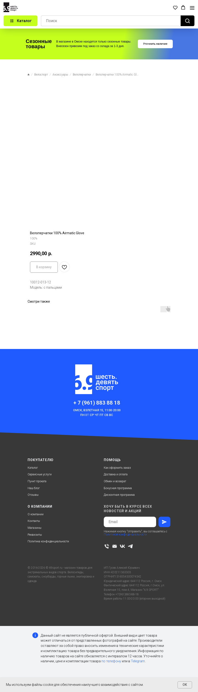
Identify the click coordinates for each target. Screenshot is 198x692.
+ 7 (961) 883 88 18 (96, 403)
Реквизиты (35, 534)
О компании (36, 514)
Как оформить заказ (117, 467)
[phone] (107, 546)
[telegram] (130, 546)
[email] (115, 546)
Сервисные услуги (40, 474)
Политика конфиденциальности (48, 541)
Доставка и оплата (116, 474)
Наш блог (34, 488)
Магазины (34, 528)
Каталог (33, 467)
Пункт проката (37, 481)
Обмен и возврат (115, 481)
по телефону (111, 661)
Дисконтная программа (119, 494)
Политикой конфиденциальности (125, 534)
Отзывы (33, 494)
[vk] (122, 546)
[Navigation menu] (192, 8)
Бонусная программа (118, 488)
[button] (175, 7)
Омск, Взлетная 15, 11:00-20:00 (96, 410)
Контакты (34, 521)
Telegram (138, 661)
